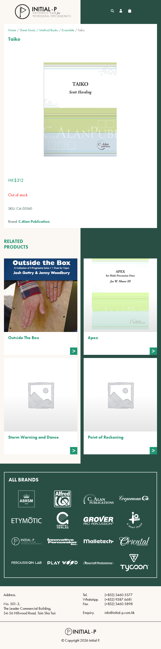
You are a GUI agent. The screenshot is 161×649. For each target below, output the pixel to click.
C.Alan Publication (34, 221)
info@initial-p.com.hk (120, 612)
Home (12, 30)
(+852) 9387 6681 (118, 599)
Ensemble (68, 30)
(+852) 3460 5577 (118, 594)
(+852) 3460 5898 (119, 603)
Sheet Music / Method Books (39, 30)
